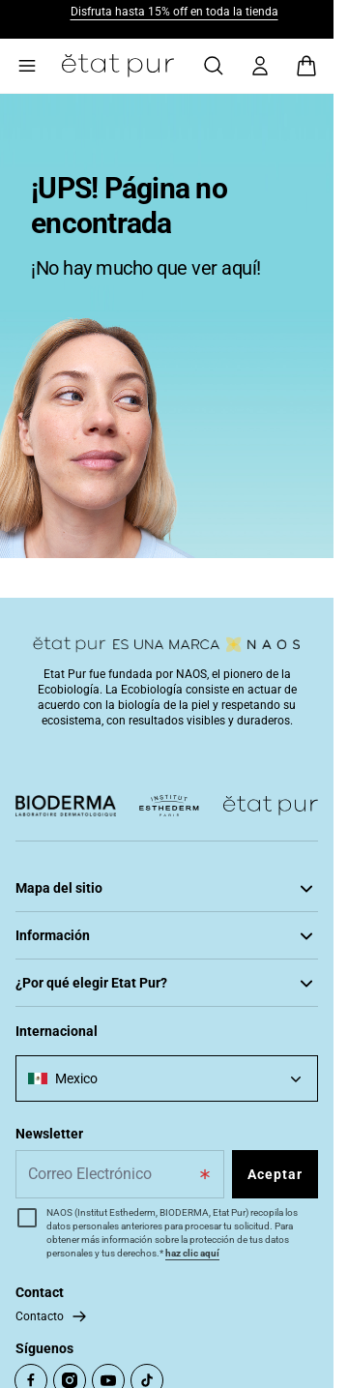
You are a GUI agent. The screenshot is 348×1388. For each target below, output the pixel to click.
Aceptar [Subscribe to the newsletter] (275, 1174)
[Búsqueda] (213, 65)
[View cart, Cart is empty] (306, 65)
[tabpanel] (167, 326)
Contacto (39, 1316)
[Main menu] (27, 65)
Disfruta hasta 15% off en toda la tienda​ (174, 11)
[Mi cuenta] (260, 65)
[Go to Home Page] (118, 65)
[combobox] (166, 1078)
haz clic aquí (192, 1253)
